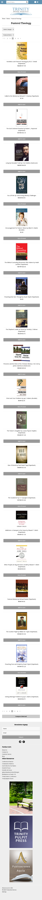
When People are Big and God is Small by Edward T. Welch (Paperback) (21, 566)
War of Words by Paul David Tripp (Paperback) (22, 465)
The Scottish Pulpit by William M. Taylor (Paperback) (21, 632)
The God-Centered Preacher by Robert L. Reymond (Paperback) (21, 129)
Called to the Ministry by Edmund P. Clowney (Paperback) (22, 96)
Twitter (20, 742)
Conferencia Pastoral (7, 761)
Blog (3, 756)
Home (3, 18)
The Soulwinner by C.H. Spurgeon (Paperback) (21, 498)
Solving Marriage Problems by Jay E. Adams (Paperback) (21, 697)
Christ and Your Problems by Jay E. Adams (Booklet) (21, 398)
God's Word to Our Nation (9, 766)
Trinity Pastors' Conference (9, 776)
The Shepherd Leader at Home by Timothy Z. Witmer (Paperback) (22, 330)
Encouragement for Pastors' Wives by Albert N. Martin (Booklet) (21, 229)
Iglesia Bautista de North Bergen (10, 772)
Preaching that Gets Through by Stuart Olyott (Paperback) (21, 297)
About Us (4, 750)
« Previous (2, 711)
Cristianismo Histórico (8, 764)
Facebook (24, 742)
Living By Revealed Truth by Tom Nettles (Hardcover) (22, 163)
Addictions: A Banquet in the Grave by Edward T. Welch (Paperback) (21, 531)
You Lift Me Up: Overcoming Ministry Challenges (21, 195)
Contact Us (5, 752)
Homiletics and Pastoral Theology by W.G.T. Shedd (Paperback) (22, 62)
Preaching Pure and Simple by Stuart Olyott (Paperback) (21, 664)
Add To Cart (21, 104)
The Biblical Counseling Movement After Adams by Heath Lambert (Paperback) (22, 263)
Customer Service (6, 754)
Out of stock (22, 72)
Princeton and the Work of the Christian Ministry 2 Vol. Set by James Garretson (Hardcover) (21, 365)
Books (8, 18)
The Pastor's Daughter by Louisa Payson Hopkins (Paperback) (22, 432)
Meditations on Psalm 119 (9, 774)
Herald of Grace (6, 768)
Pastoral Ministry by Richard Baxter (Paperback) (21, 599)
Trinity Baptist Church (7, 778)
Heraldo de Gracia (7, 770)
